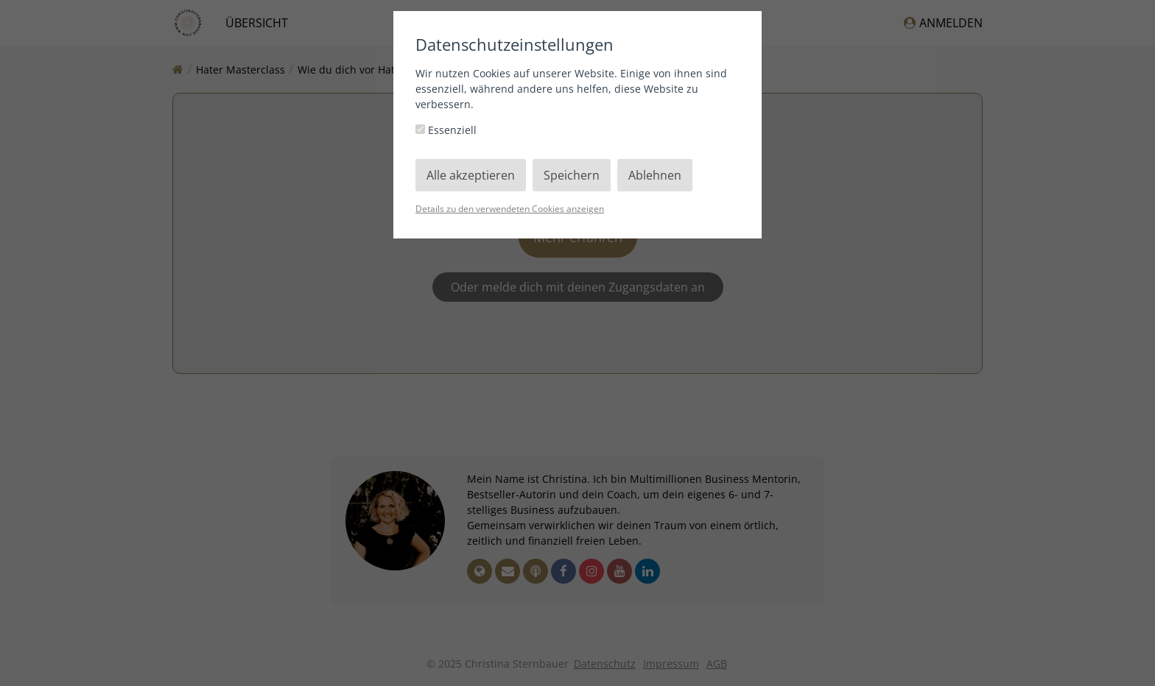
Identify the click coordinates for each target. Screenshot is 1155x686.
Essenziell (446, 130)
